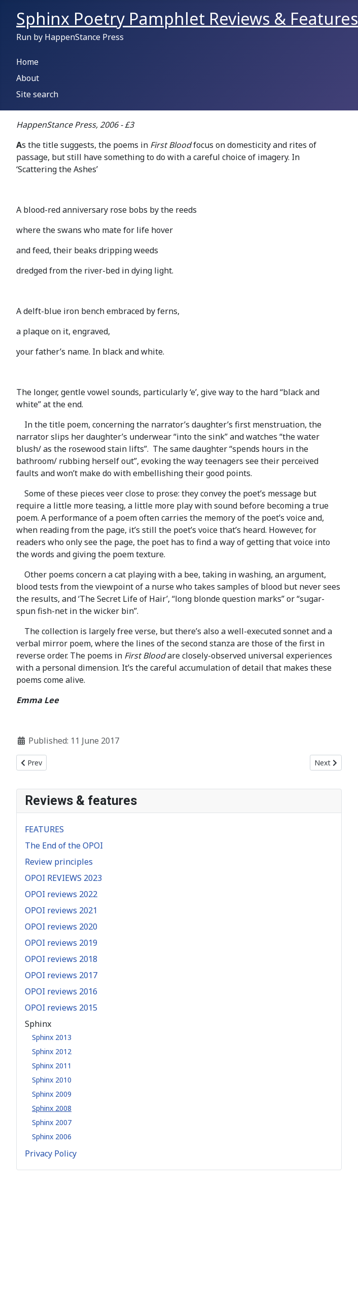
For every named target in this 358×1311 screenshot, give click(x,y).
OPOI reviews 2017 (61, 975)
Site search (37, 94)
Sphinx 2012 (51, 1051)
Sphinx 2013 (51, 1037)
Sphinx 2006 (51, 1136)
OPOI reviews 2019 (61, 942)
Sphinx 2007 (51, 1122)
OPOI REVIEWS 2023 (63, 877)
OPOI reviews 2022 (61, 894)
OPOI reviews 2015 (61, 1007)
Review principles (59, 861)
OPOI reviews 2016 (61, 991)
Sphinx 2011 (51, 1065)
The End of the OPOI (64, 845)
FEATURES (44, 829)
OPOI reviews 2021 (61, 910)
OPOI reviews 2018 (61, 959)
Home (27, 61)
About (27, 78)
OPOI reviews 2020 (61, 926)
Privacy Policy (51, 1153)
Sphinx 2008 (51, 1108)
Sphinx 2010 (51, 1080)
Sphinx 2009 (51, 1094)
